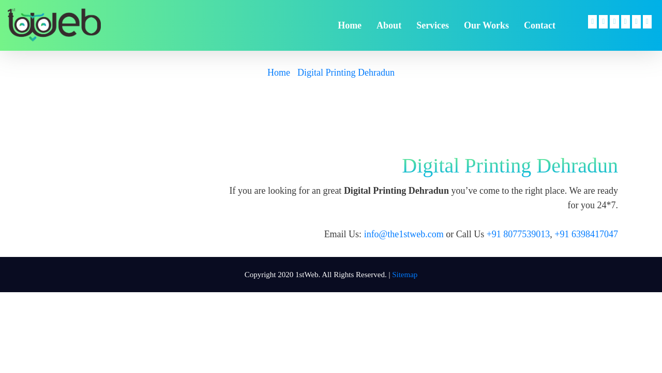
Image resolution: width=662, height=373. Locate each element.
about (389, 25)
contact (539, 25)
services (432, 25)
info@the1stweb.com (404, 234)
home (350, 25)
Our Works (486, 25)
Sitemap (404, 274)
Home (278, 72)
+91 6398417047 (586, 234)
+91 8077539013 (518, 234)
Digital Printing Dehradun (346, 72)
